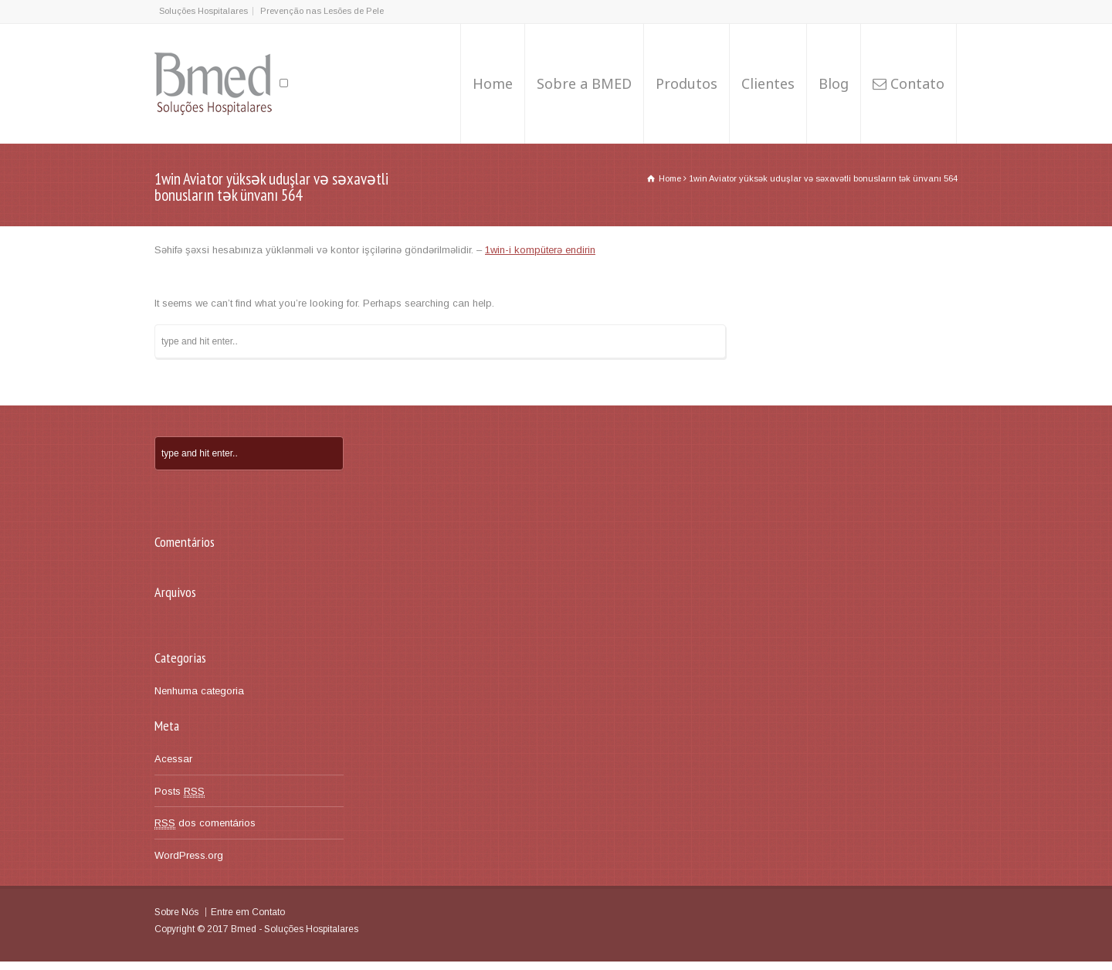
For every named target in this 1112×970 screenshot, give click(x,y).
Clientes (768, 83)
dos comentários (205, 823)
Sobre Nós (176, 912)
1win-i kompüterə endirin (540, 250)
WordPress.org (188, 855)
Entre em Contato (248, 912)
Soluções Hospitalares (203, 10)
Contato (917, 83)
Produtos (686, 83)
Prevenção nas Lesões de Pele (322, 10)
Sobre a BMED (584, 83)
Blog (834, 83)
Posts (179, 791)
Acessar (173, 759)
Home (493, 83)
